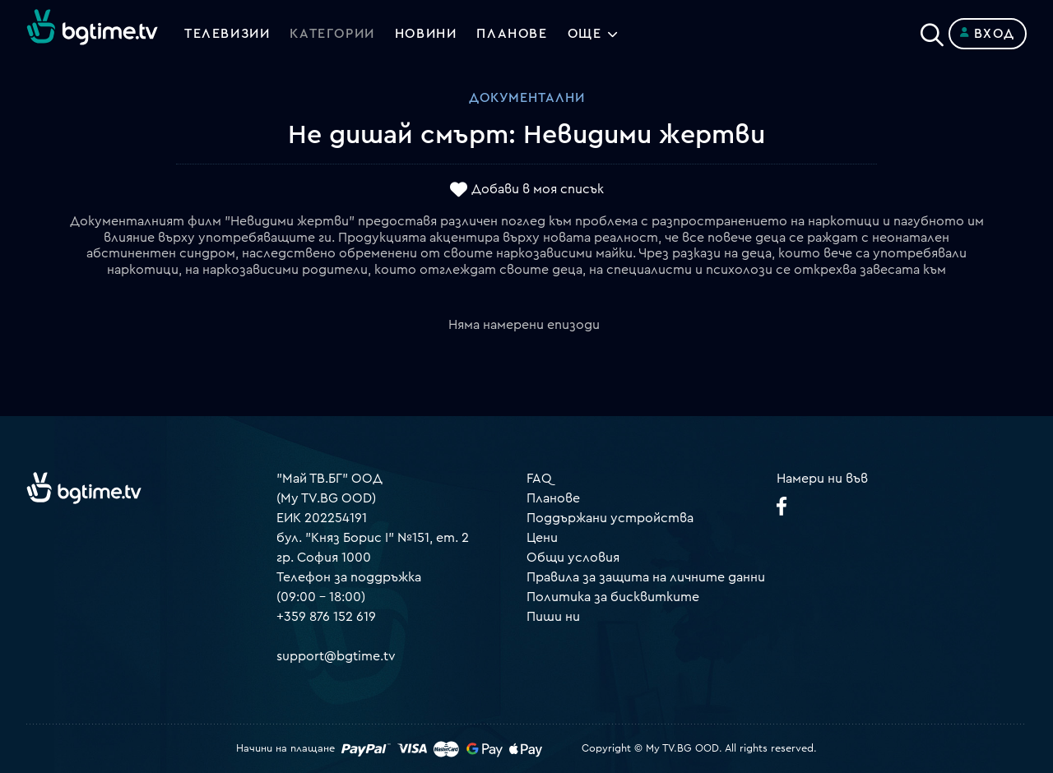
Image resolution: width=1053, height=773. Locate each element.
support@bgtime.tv (336, 656)
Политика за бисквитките (612, 597)
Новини (426, 33)
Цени (542, 537)
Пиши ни (553, 616)
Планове (553, 498)
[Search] (932, 30)
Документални (527, 97)
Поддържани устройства (609, 518)
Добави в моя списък (537, 190)
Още (585, 33)
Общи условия (572, 557)
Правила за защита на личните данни (645, 577)
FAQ (539, 478)
